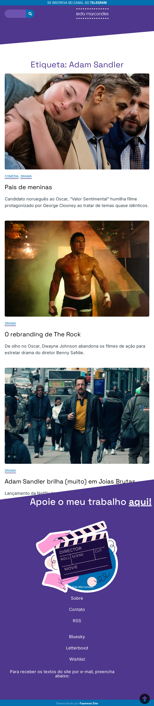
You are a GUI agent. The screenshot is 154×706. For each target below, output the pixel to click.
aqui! (140, 502)
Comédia (12, 176)
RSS (77, 620)
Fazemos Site (89, 703)
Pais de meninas (28, 187)
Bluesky (77, 636)
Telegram (98, 2)
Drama (26, 176)
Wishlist (77, 659)
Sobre (77, 598)
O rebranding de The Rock (43, 334)
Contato (77, 609)
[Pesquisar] (30, 14)
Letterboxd (77, 647)
